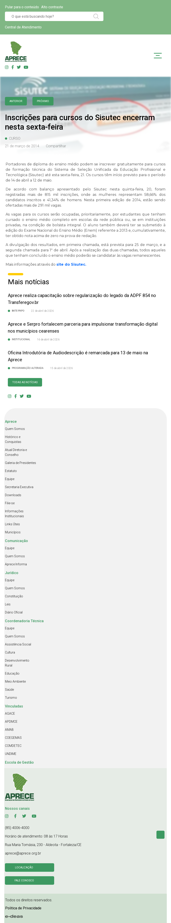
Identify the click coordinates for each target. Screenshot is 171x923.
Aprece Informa (16, 564)
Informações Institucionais (14, 513)
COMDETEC (13, 746)
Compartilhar (56, 146)
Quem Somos (15, 429)
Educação (12, 673)
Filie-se (10, 503)
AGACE (10, 713)
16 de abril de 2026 (48, 339)
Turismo (11, 697)
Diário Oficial (14, 612)
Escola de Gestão (19, 762)
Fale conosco (24, 880)
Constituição (14, 596)
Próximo (43, 101)
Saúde (9, 689)
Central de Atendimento (23, 27)
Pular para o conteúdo (22, 7)
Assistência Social (18, 644)
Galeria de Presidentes (20, 463)
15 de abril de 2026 (61, 368)
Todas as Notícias (25, 382)
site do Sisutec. (71, 264)
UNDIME (10, 754)
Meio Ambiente (15, 681)
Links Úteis (12, 524)
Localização (24, 867)
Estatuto (11, 471)
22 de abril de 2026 (42, 310)
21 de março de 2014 (22, 146)
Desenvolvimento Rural (17, 663)
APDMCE (11, 721)
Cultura (10, 652)
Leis (8, 604)
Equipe (9, 479)
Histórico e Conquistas (13, 439)
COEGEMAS (13, 737)
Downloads (13, 495)
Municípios (13, 532)
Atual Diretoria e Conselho (16, 452)
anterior (15, 101)
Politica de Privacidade (23, 908)
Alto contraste (52, 7)
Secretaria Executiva (19, 487)
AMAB (9, 729)
